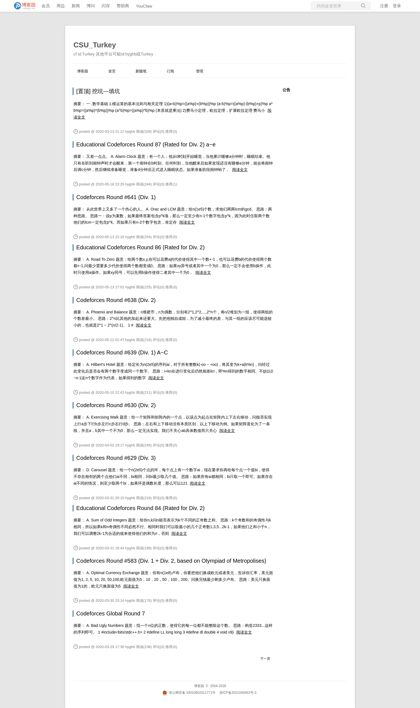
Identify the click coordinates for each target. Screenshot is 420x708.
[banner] (22, 6)
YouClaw (144, 6)
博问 (91, 5)
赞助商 (123, 5)
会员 (45, 5)
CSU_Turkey (94, 45)
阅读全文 (240, 169)
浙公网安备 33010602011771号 (189, 693)
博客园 (82, 71)
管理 (199, 71)
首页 (112, 71)
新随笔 (141, 71)
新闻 (76, 5)
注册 (384, 5)
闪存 (106, 5)
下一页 (265, 659)
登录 (397, 5)
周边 (61, 5)
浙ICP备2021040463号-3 (237, 693)
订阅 (170, 71)
